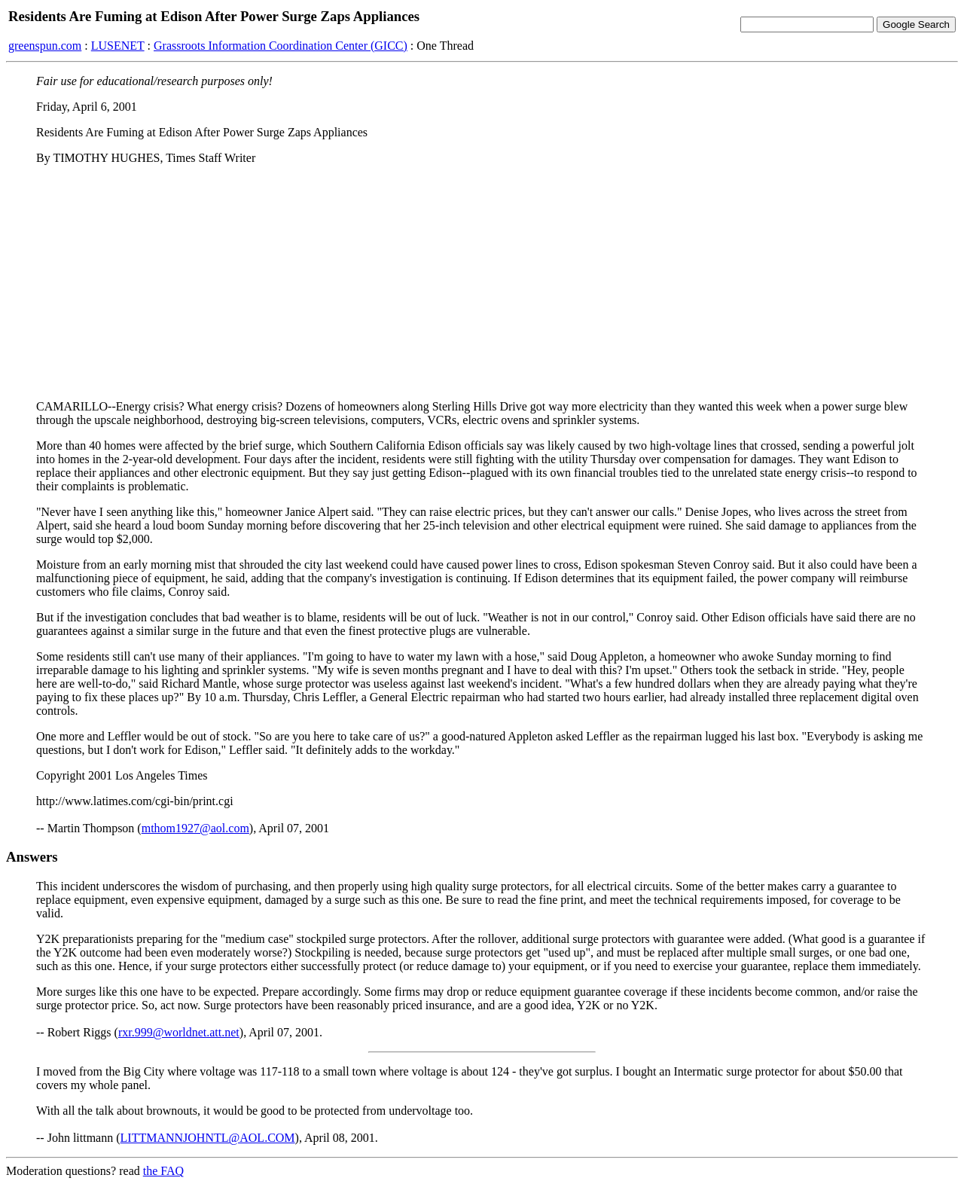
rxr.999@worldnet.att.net (178, 1032)
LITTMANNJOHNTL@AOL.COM (207, 1137)
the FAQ (163, 1170)
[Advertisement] (482, 282)
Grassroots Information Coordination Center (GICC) (280, 45)
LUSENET (118, 45)
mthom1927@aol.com (195, 828)
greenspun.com (44, 45)
